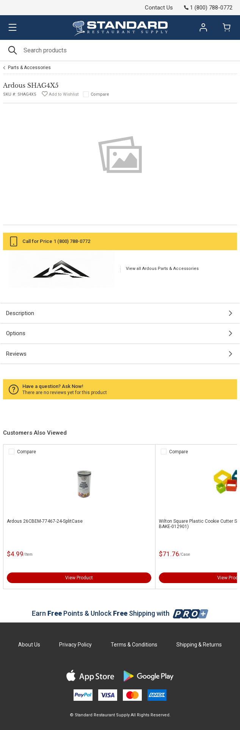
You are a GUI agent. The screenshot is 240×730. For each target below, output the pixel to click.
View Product (79, 577)
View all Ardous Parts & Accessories (162, 268)
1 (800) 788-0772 (71, 241)
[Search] (120, 50)
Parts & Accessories (29, 67)
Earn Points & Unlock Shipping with (120, 613)
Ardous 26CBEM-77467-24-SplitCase (45, 521)
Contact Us (159, 7)
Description (20, 313)
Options (15, 333)
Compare (100, 94)
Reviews (16, 353)
